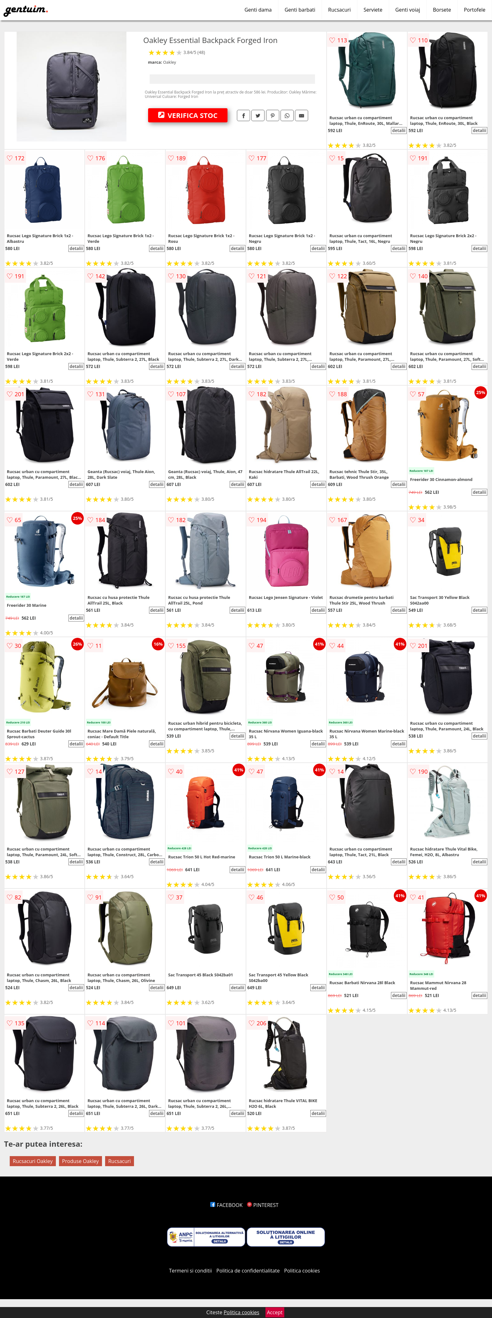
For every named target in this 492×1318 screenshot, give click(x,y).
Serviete (373, 9)
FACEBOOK (226, 1205)
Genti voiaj (407, 9)
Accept (275, 1312)
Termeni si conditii (190, 1270)
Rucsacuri (339, 9)
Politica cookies (302, 1270)
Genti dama (258, 9)
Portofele (474, 9)
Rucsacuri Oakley (33, 1161)
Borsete (442, 9)
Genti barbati (300, 9)
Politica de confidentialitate (248, 1270)
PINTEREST (262, 1205)
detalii (398, 130)
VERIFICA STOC (188, 115)
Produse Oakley (80, 1161)
